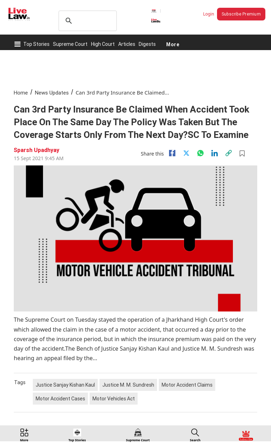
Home (21, 92)
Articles (126, 44)
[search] (87, 21)
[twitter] (186, 153)
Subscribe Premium (241, 14)
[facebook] (172, 153)
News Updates (52, 92)
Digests (147, 44)
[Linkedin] (214, 153)
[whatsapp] (200, 153)
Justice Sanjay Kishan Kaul (65, 385)
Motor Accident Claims (187, 385)
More (172, 44)
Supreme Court (70, 44)
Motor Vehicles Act (113, 398)
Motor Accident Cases (60, 398)
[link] (228, 153)
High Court (103, 44)
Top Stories (36, 44)
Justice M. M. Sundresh (128, 385)
